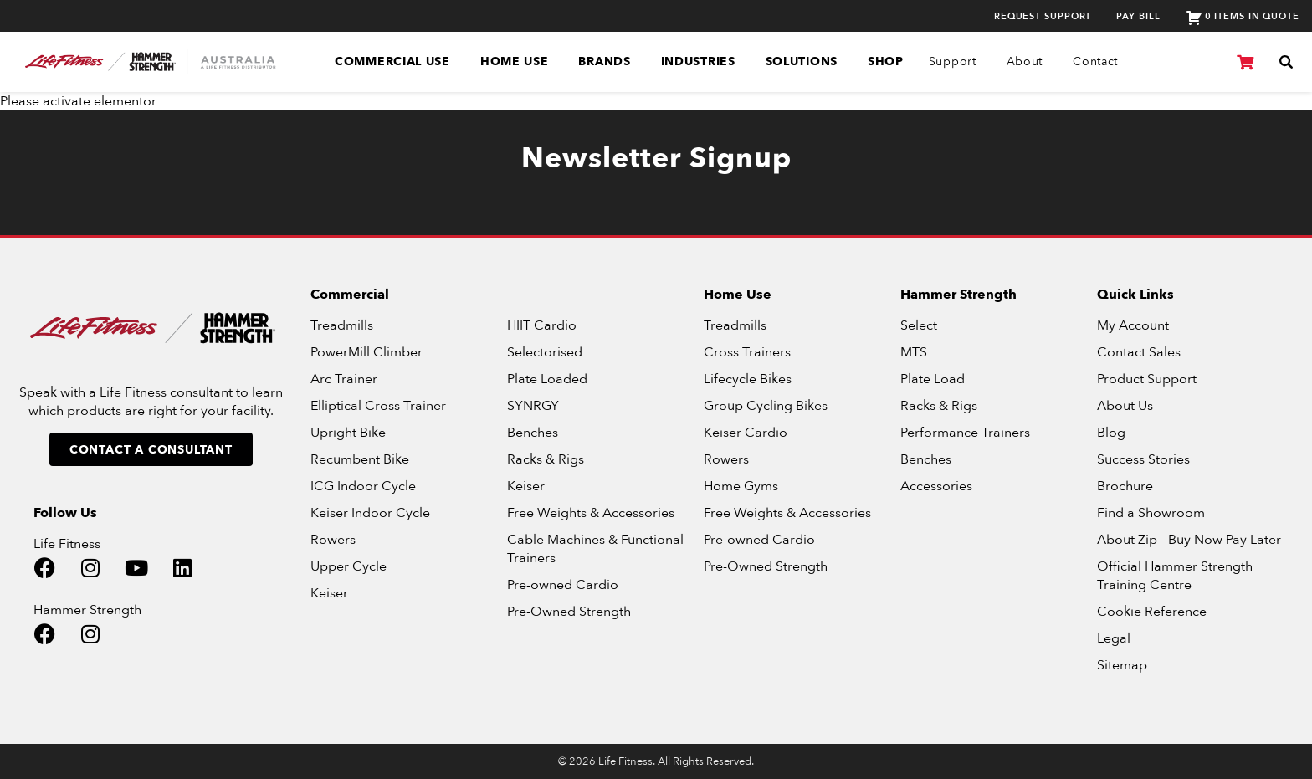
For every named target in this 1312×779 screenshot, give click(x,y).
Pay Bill (1138, 16)
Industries (698, 61)
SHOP (886, 61)
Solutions (802, 61)
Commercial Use (392, 61)
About (1025, 61)
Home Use (514, 61)
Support (952, 61)
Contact (1095, 61)
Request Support (1043, 16)
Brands (604, 61)
